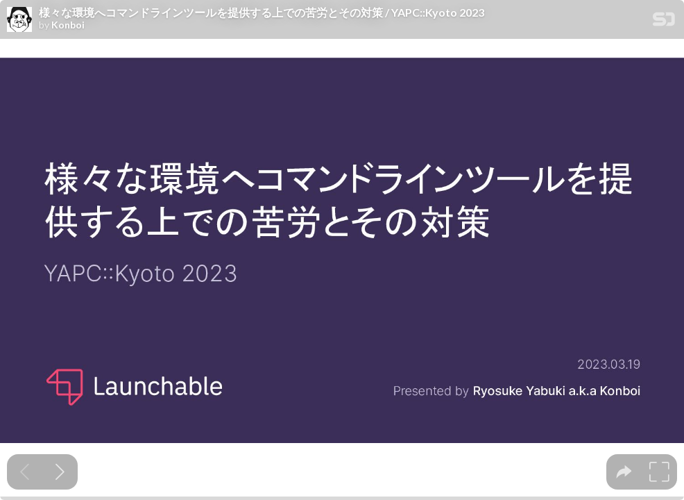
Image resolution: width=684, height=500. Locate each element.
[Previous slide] (24, 472)
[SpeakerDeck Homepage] (664, 21)
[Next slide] (60, 472)
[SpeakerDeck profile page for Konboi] (19, 20)
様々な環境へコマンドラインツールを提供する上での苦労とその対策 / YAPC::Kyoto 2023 (261, 12)
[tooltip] (624, 472)
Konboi (68, 25)
